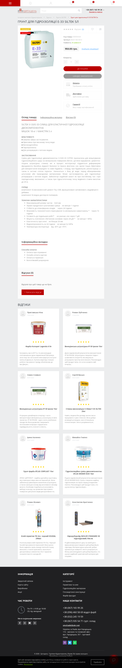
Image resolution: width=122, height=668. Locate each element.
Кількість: (68, 57)
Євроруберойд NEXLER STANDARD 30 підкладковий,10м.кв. (83, 537)
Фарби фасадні (69, 595)
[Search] (79, 10)
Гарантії (76, 104)
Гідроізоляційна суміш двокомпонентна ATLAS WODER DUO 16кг (84, 472)
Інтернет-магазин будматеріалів (30, 17)
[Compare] (100, 29)
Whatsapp (75, 642)
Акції (20, 592)
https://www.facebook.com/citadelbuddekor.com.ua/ (19, 623)
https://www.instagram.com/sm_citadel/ (24, 623)
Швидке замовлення (82, 76)
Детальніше (28, 664)
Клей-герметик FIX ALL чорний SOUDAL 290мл (38, 537)
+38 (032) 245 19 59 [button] (73, 616)
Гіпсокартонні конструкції (74, 592)
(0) (83, 29)
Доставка (77, 94)
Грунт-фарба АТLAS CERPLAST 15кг (38, 471)
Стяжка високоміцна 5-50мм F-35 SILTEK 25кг (83, 410)
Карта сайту (23, 585)
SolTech (69, 656)
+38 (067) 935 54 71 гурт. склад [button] (79, 621)
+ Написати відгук (32, 292)
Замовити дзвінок (95, 12)
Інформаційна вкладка (51, 117)
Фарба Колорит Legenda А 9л (38, 346)
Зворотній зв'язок (25, 581)
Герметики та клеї (70, 585)
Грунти (48, 17)
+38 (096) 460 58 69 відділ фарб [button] (79, 612)
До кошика (82, 69)
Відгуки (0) (71, 117)
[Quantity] (71, 62)
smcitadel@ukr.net (71, 625)
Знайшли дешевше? (90, 49)
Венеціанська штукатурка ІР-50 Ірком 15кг (83, 346)
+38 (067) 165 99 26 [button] (73, 607)
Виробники (22, 588)
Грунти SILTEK (61, 17)
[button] (51, 3)
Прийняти (98, 662)
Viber (65, 642)
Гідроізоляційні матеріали (74, 588)
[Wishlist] (92, 29)
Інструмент (68, 581)
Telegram (70, 642)
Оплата (76, 83)
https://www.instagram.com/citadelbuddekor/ (34, 623)
